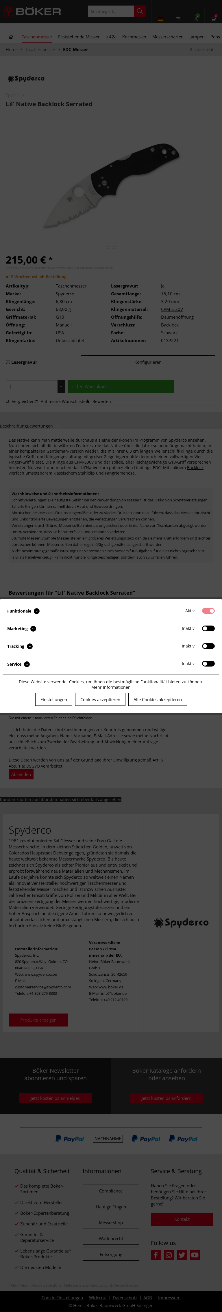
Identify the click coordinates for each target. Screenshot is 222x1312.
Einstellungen (53, 699)
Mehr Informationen (111, 687)
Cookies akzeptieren (100, 699)
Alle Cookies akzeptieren (158, 699)
